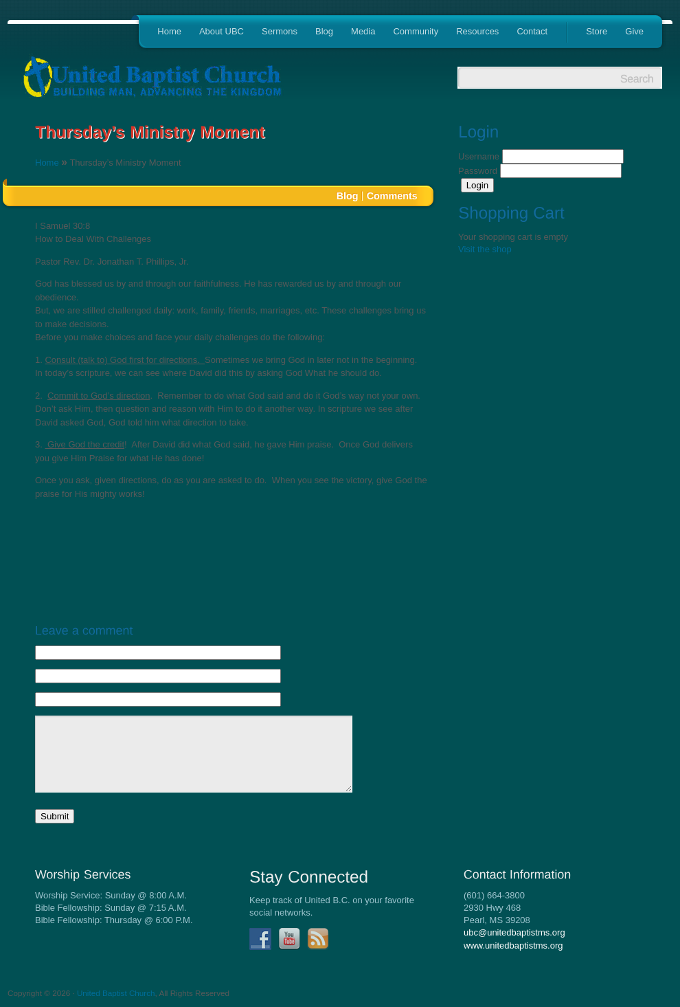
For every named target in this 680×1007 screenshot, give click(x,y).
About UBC (221, 31)
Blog (324, 31)
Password (479, 171)
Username (480, 156)
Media (363, 31)
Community (415, 31)
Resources (477, 31)
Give (634, 31)
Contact (532, 31)
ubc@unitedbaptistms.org (514, 932)
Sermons (279, 31)
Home (169, 31)
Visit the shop (485, 249)
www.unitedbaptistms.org (513, 945)
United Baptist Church (116, 992)
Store (596, 31)
